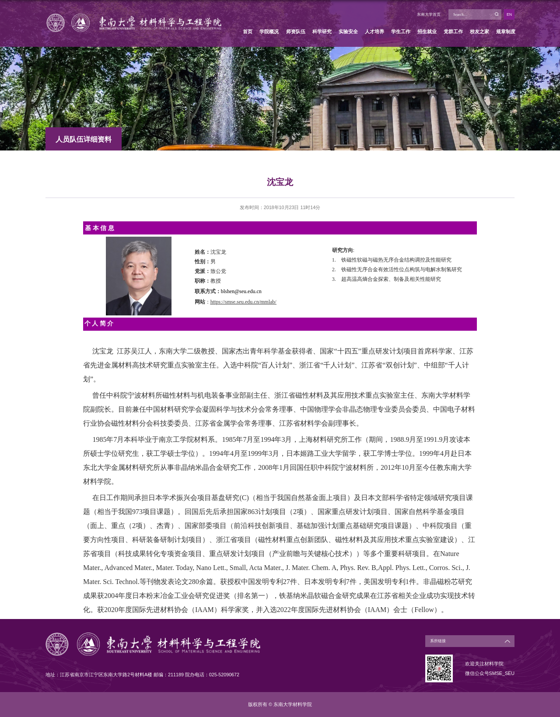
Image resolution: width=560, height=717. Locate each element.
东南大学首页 (429, 14)
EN (509, 14)
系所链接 (438, 641)
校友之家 (479, 31)
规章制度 (505, 31)
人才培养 (374, 31)
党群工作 (453, 31)
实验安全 (348, 31)
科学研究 (322, 31)
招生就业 (427, 31)
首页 (247, 31)
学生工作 (400, 31)
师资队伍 (295, 31)
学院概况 (269, 31)
